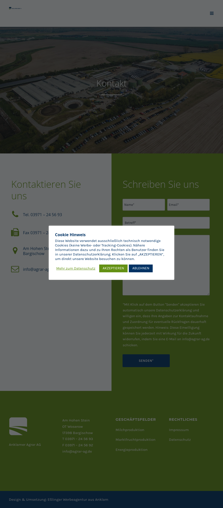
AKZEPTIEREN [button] (113, 268)
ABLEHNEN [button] (140, 268)
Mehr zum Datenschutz (75, 268)
